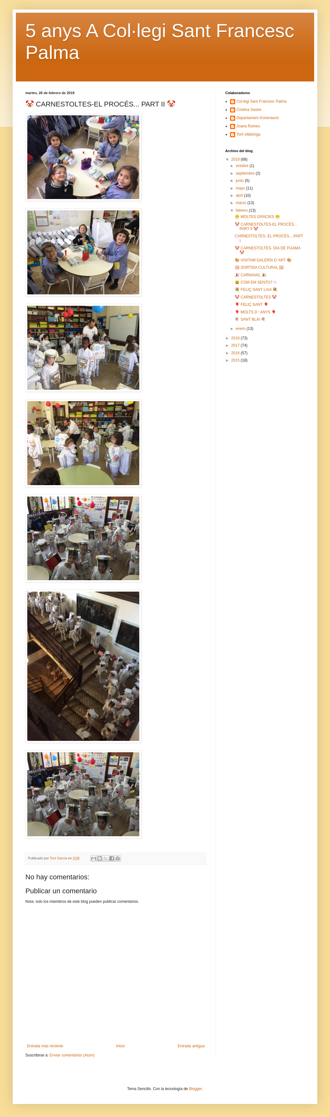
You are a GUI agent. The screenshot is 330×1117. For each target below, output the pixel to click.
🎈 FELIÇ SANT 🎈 (251, 304)
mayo (241, 188)
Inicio (120, 1046)
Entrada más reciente (45, 1046)
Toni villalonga (248, 134)
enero (241, 328)
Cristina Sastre (248, 109)
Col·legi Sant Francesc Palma (261, 101)
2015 (236, 360)
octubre (242, 166)
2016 (236, 353)
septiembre (246, 173)
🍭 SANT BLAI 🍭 (250, 319)
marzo (242, 203)
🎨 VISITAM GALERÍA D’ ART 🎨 (263, 260)
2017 (236, 345)
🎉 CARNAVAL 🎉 (250, 275)
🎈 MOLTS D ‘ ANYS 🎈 (255, 312)
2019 (236, 159)
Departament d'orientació (257, 118)
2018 (236, 338)
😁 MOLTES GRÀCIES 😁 (257, 217)
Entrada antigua (191, 1046)
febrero (242, 210)
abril (240, 195)
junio (240, 180)
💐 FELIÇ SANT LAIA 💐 (256, 289)
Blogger (195, 1089)
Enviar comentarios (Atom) (72, 1055)
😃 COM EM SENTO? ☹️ (255, 282)
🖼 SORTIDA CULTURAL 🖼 (259, 267)
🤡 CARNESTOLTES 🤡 (256, 297)
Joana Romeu (248, 126)
